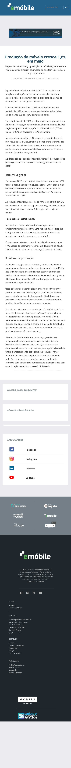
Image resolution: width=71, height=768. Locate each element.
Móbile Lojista (14, 668)
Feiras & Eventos (15, 653)
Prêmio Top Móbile (15, 608)
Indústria (12, 643)
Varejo (11, 651)
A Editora (12, 605)
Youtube (30, 478)
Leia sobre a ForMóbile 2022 (21, 219)
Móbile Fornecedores (16, 665)
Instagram (31, 459)
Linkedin (30, 468)
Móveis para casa (15, 673)
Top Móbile (13, 670)
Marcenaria (13, 648)
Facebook (31, 449)
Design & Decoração (16, 645)
